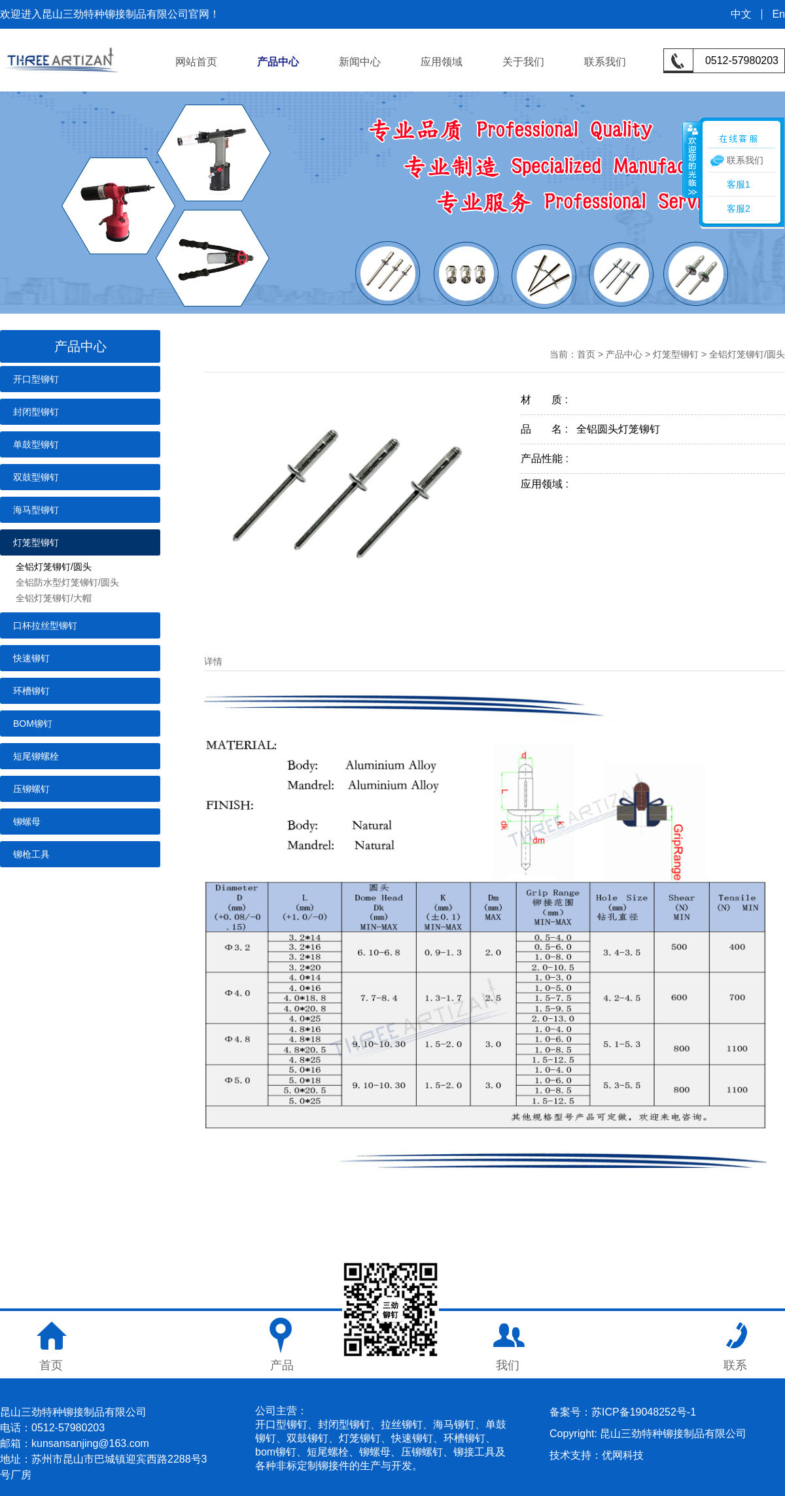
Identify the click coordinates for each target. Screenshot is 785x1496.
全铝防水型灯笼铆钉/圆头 (67, 582)
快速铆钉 (31, 658)
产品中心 (278, 61)
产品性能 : (549, 458)
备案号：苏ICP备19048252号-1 (623, 1412)
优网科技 (623, 1455)
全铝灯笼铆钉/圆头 (54, 566)
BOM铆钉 (32, 723)
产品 (282, 1365)
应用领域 (441, 61)
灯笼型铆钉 (36, 542)
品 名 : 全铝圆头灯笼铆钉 (590, 429)
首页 (586, 354)
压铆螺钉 (31, 789)
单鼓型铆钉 (36, 444)
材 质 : (548, 399)
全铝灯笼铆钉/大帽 (54, 598)
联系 (735, 1365)
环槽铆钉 (31, 691)
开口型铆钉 (36, 379)
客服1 (738, 184)
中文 (741, 14)
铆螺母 (27, 821)
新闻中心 (360, 61)
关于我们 (523, 61)
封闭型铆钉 (36, 412)
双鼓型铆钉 (36, 477)
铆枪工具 (31, 854)
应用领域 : (549, 484)
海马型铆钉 (36, 510)
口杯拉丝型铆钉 (45, 625)
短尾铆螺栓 (36, 756)
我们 (507, 1365)
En (778, 14)
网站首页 (196, 61)
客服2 (738, 208)
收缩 (691, 159)
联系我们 (605, 61)
